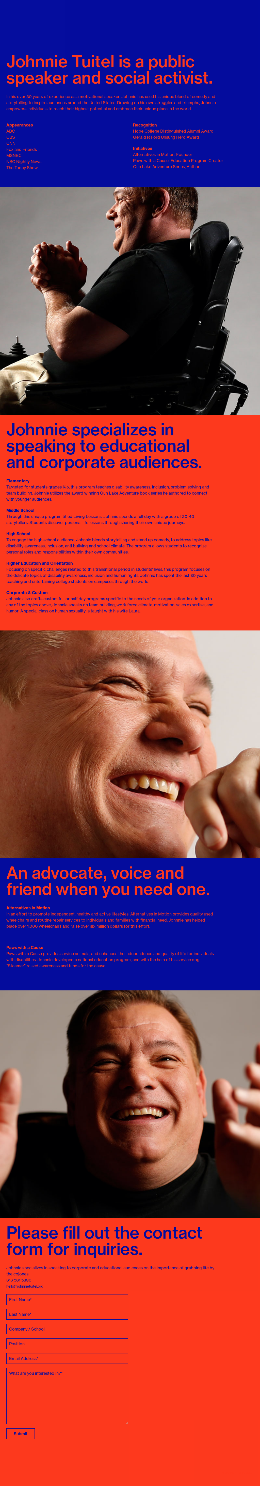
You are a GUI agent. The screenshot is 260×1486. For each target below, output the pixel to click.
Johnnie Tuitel (14, 19)
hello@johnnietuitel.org (24, 1286)
